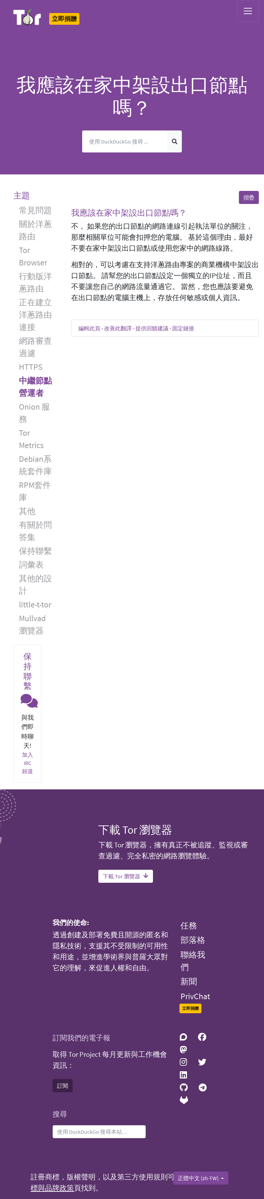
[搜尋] (125, 141)
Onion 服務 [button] (34, 412)
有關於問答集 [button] (35, 531)
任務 (188, 925)
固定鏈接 (183, 328)
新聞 (188, 981)
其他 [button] (27, 511)
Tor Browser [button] (33, 256)
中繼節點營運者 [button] (35, 386)
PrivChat (195, 996)
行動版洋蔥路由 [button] (35, 282)
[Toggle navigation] (248, 11)
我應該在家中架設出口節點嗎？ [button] (129, 212)
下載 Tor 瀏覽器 (125, 876)
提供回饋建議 (151, 328)
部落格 (192, 940)
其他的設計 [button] (35, 584)
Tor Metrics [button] (31, 438)
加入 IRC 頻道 (27, 763)
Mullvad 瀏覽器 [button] (32, 624)
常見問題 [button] (35, 210)
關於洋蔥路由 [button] (35, 230)
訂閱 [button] (62, 1085)
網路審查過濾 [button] (35, 346)
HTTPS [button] (31, 367)
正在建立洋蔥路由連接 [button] (35, 314)
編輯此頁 (89, 328)
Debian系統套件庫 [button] (35, 465)
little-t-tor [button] (35, 604)
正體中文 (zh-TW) (199, 1178)
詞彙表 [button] (31, 564)
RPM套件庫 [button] (35, 491)
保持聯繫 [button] (35, 551)
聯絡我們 (192, 960)
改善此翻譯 (118, 328)
